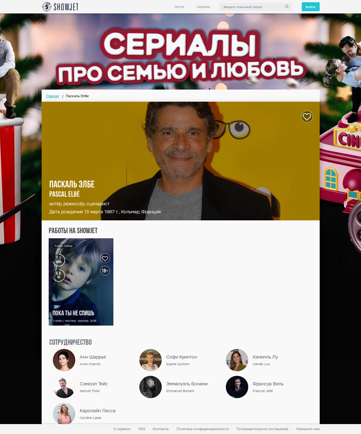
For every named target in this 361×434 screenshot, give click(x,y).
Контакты (160, 429)
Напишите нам (308, 429)
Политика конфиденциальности (202, 429)
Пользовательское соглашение (262, 429)
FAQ (141, 429)
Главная (52, 96)
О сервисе (121, 429)
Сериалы (203, 7)
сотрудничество (70, 343)
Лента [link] (179, 7)
